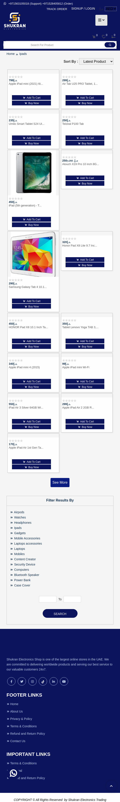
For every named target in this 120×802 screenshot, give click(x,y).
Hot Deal (14, 760)
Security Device (22, 554)
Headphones (20, 512)
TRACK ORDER (56, 9)
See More (60, 472)
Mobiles (17, 544)
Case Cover (20, 575)
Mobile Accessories (25, 528)
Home (12, 694)
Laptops (17, 538)
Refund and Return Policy (26, 723)
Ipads (16, 518)
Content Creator (23, 549)
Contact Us (16, 731)
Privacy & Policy (19, 709)
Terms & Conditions (22, 716)
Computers (19, 559)
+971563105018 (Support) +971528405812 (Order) (38, 3)
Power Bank (20, 570)
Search (60, 604)
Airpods (17, 502)
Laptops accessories (26, 533)
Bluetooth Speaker (24, 565)
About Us (15, 701)
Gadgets (18, 523)
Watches (18, 507)
